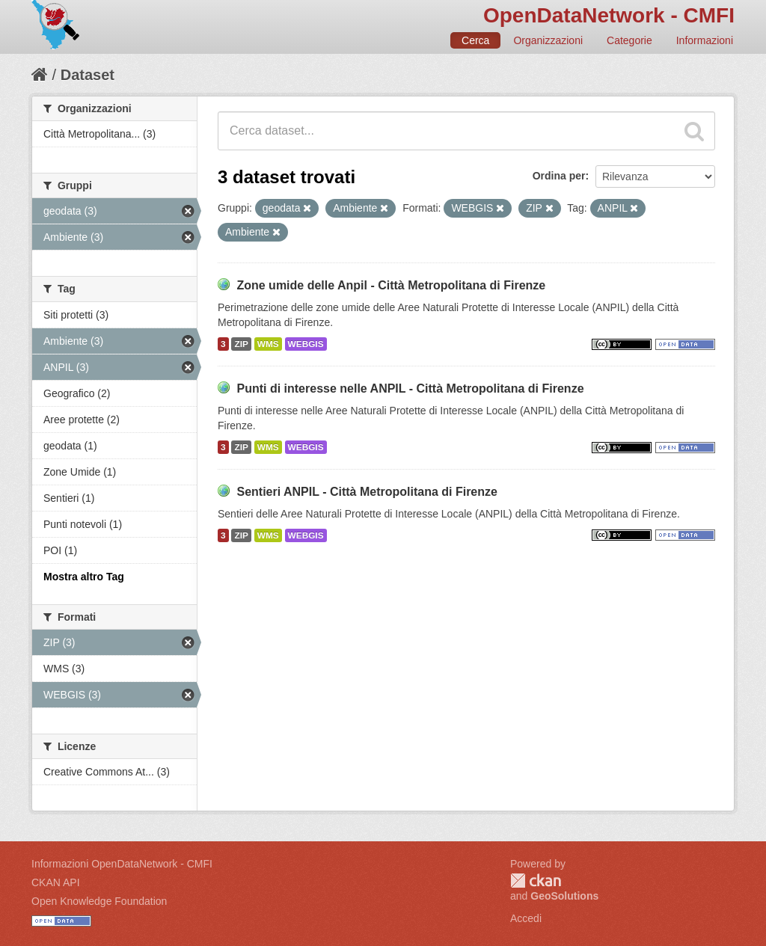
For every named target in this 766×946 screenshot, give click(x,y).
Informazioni (704, 40)
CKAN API (55, 882)
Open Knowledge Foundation (99, 901)
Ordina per (559, 176)
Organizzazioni (548, 40)
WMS (268, 344)
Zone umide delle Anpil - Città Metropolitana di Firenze (390, 285)
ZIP (241, 344)
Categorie (629, 40)
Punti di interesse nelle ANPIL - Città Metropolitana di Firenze (409, 388)
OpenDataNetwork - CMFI (609, 15)
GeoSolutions (564, 896)
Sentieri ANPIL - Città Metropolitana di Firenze (366, 491)
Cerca (475, 40)
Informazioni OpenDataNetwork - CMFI (121, 864)
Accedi (526, 918)
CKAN (535, 880)
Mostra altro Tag (83, 577)
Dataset (87, 75)
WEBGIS (306, 344)
